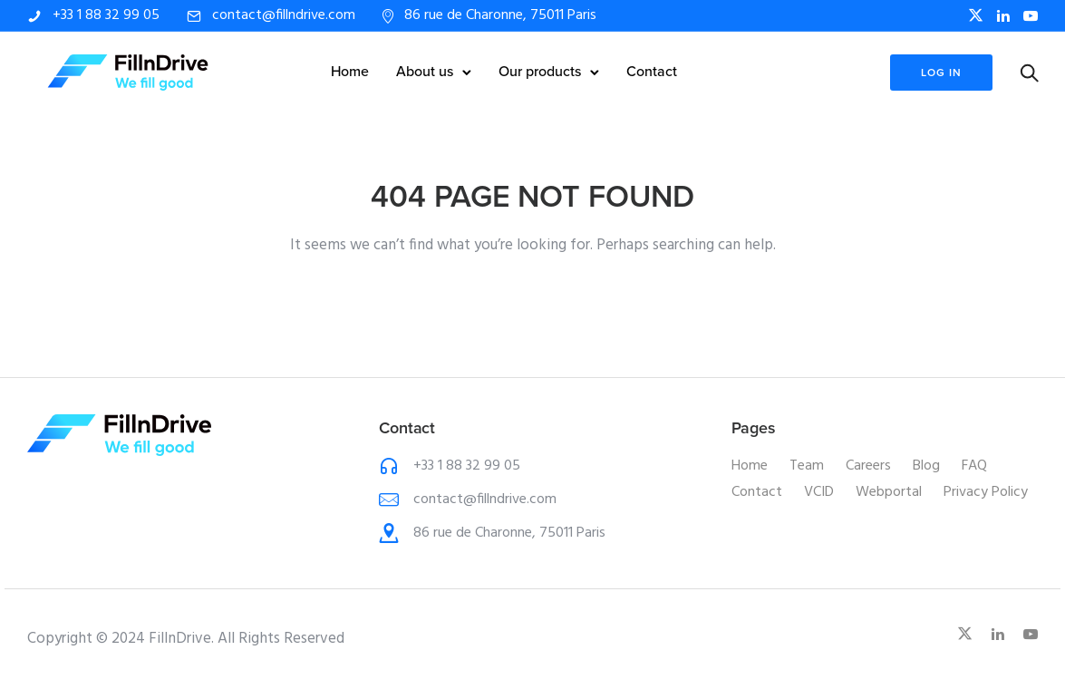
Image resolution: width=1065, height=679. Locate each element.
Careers (868, 466)
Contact (651, 72)
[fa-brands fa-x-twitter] (975, 15)
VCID (819, 492)
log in (940, 72)
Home (350, 72)
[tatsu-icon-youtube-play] (1030, 16)
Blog (926, 466)
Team (806, 466)
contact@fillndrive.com (283, 15)
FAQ (974, 466)
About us (424, 72)
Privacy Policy (986, 492)
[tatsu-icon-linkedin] (1003, 16)
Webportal (889, 492)
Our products (540, 72)
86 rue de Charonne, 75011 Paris (500, 15)
